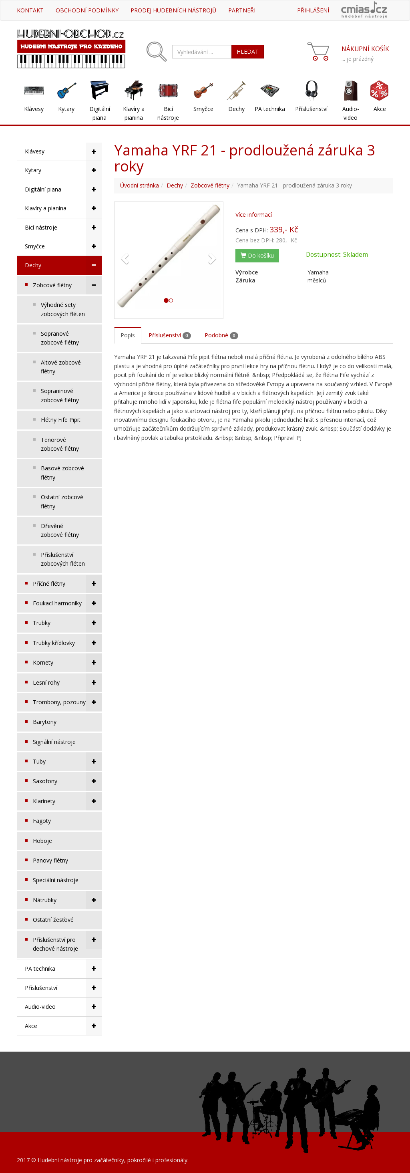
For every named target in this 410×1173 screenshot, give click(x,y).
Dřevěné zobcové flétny (60, 530)
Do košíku (257, 255)
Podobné (221, 335)
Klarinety (67, 801)
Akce (380, 109)
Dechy (236, 109)
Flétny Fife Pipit (60, 419)
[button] (124, 256)
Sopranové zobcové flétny (60, 338)
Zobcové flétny (67, 285)
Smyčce (203, 109)
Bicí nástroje (168, 113)
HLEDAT (248, 51)
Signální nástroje (54, 742)
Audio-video (350, 113)
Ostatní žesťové (53, 919)
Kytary (66, 109)
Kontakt (30, 10)
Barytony (44, 722)
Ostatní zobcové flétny (62, 501)
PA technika (270, 109)
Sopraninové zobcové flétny (60, 395)
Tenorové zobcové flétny (60, 444)
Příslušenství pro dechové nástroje (67, 941)
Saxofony (67, 781)
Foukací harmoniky (67, 603)
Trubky (67, 623)
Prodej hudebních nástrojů (173, 10)
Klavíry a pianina (134, 113)
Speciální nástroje (55, 880)
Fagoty (42, 820)
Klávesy (34, 109)
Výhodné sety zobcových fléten (63, 309)
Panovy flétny (50, 860)
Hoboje (42, 840)
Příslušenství (311, 109)
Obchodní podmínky (87, 10)
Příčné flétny (67, 583)
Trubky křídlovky (67, 643)
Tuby (67, 761)
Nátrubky (67, 900)
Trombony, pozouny (67, 702)
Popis (128, 335)
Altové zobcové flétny (61, 367)
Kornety (67, 662)
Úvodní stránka (139, 185)
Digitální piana (99, 113)
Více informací (253, 214)
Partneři (241, 10)
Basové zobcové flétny (62, 472)
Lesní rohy (67, 682)
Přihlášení (313, 10)
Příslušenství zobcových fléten (63, 559)
